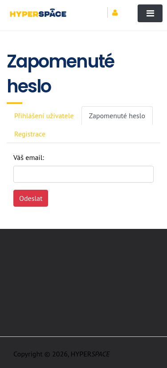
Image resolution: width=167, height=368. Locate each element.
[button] (118, 12)
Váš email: (28, 157)
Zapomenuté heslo (117, 115)
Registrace (29, 133)
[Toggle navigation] (150, 13)
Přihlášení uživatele (44, 115)
